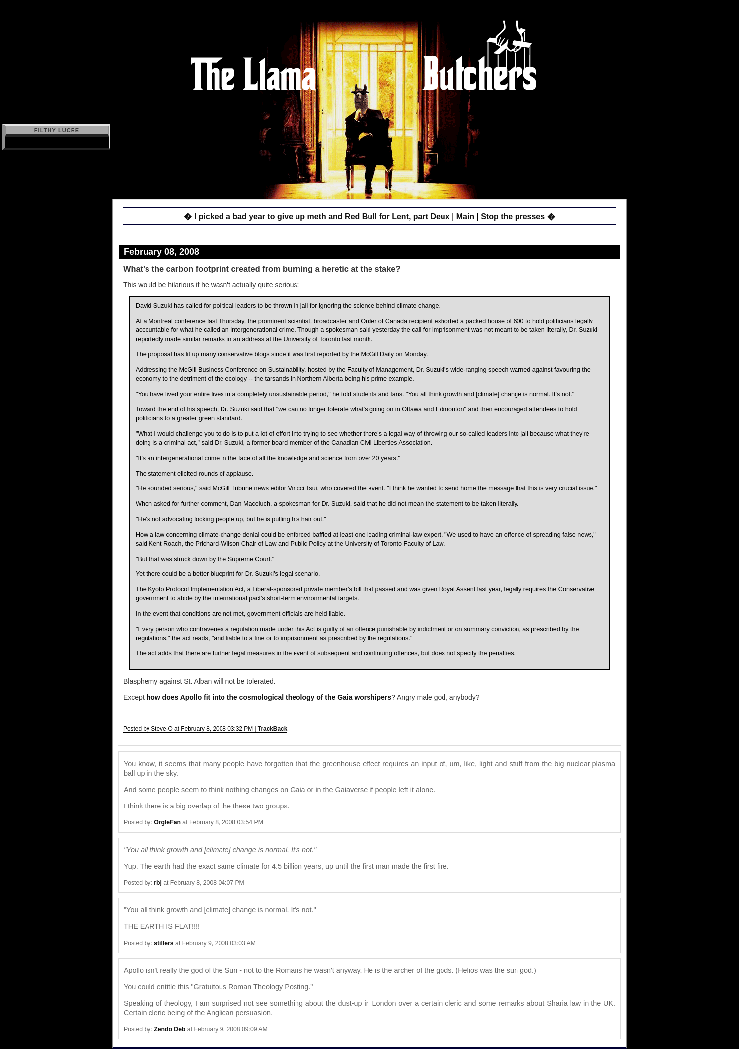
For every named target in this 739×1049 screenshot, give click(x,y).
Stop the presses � (518, 216)
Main (465, 216)
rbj (158, 882)
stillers (163, 943)
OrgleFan (167, 822)
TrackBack (273, 729)
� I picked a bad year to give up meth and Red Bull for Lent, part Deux (316, 216)
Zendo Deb (169, 1029)
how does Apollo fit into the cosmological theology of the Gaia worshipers (269, 697)
